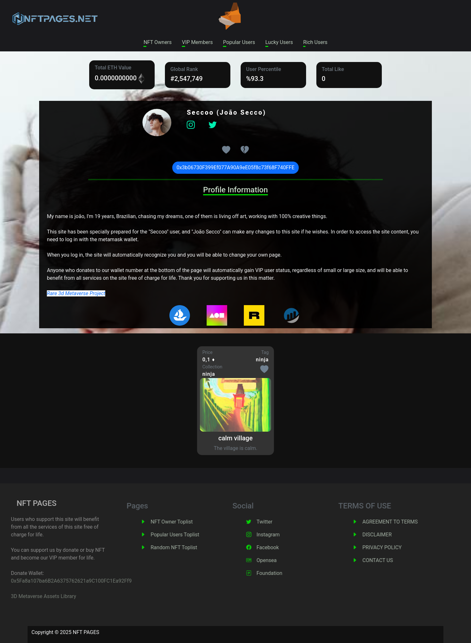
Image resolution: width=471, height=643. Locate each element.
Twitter (276, 522)
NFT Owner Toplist (184, 522)
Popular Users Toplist (187, 535)
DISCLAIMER (389, 535)
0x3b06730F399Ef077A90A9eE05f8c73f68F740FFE (235, 167)
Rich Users (315, 42)
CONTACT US (389, 560)
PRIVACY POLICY (394, 547)
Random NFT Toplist (186, 547)
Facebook (280, 547)
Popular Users (239, 42)
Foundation (281, 573)
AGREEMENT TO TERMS (402, 522)
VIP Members (197, 42)
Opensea (279, 560)
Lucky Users (279, 42)
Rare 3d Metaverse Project (76, 293)
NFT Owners (157, 42)
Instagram (280, 535)
